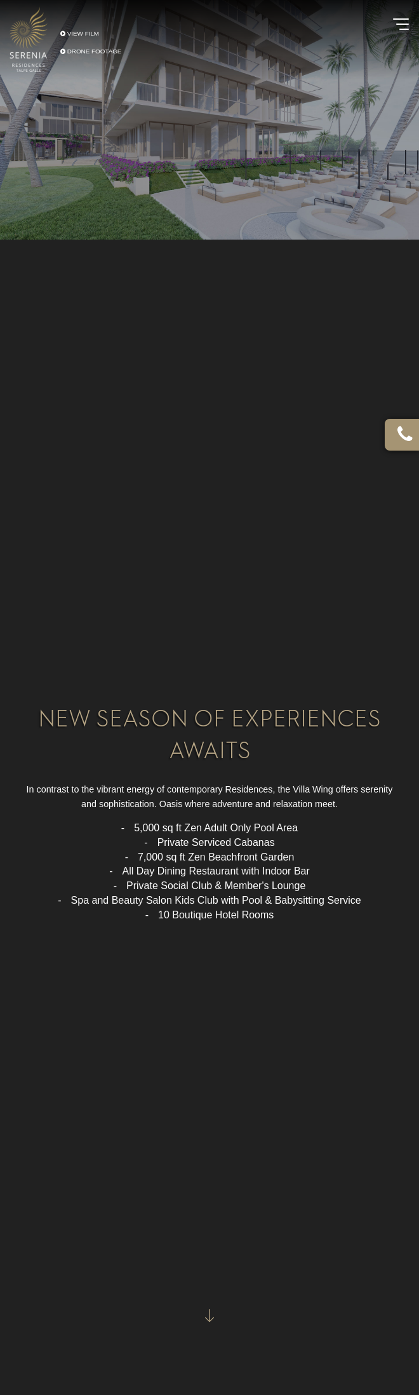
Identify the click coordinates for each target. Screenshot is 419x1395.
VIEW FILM (79, 33)
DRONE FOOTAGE (90, 51)
